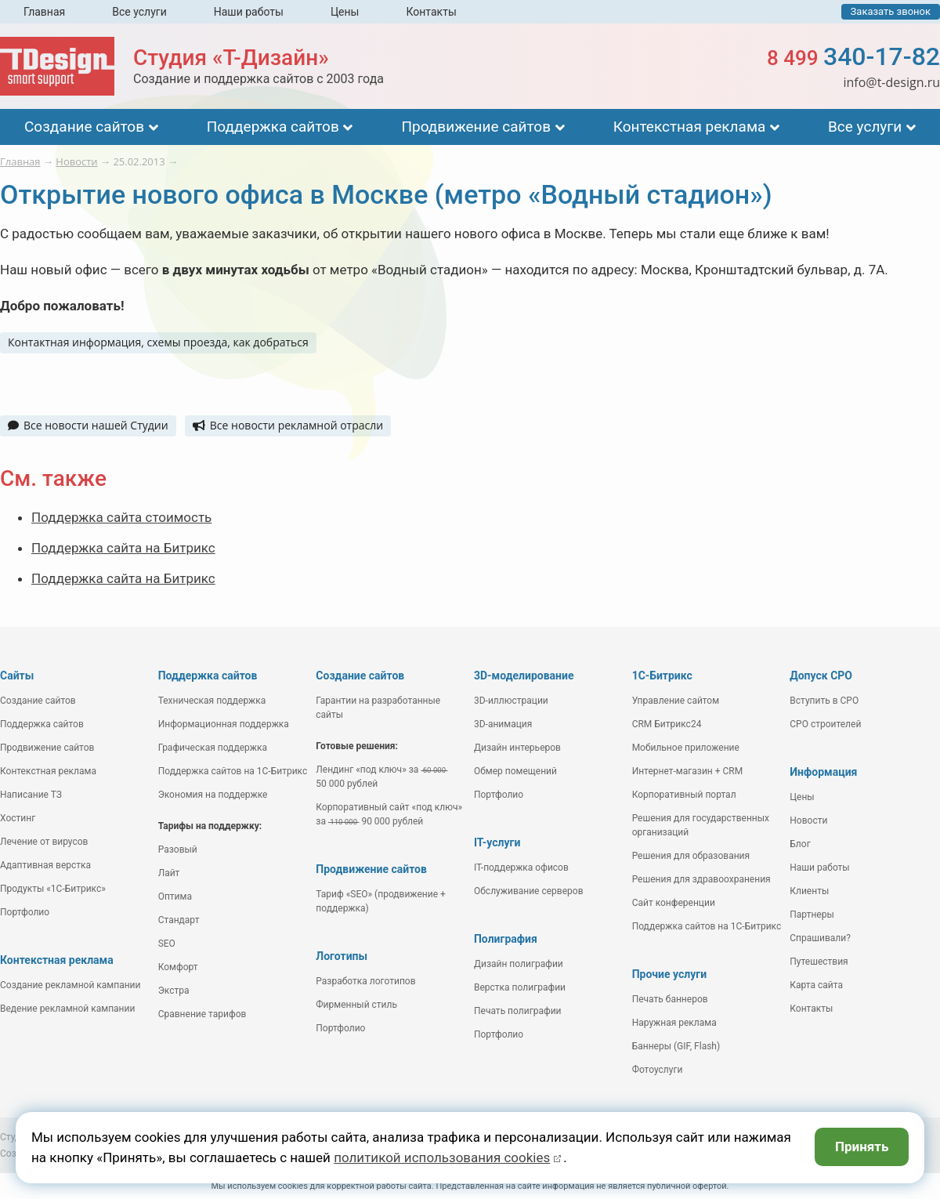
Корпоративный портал (684, 794)
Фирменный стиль (356, 1004)
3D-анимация (503, 724)
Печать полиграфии (518, 1010)
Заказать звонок (891, 11)
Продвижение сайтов (476, 127)
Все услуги (139, 11)
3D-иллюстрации (511, 700)
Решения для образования (691, 855)
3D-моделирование (524, 675)
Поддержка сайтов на (233, 771)
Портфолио (24, 912)
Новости (808, 820)
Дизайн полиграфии (518, 963)
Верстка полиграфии (520, 987)
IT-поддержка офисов (521, 867)
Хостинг (17, 818)
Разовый (177, 849)
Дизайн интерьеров (517, 747)
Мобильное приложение (685, 747)
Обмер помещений (515, 771)
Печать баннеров (670, 999)
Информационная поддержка (223, 724)
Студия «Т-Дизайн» (231, 58)
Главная (44, 11)
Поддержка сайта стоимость (121, 517)
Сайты (17, 675)
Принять (862, 1146)
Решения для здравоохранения (701, 879)
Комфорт (178, 967)
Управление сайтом (676, 700)
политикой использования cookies (442, 1157)
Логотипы (341, 956)
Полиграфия (505, 939)
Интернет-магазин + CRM (687, 771)
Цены (345, 11)
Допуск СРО (821, 675)
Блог (800, 844)
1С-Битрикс (662, 675)
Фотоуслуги (657, 1069)
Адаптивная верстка (45, 865)
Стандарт (179, 920)
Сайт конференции (673, 902)
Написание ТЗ (31, 794)
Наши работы (249, 11)
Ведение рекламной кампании (67, 1008)
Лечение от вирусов (44, 841)
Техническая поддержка (212, 700)
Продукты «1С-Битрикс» (53, 888)
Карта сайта (816, 985)
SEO (166, 943)
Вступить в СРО (824, 700)
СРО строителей (825, 724)
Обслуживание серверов (529, 891)
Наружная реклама (674, 1022)
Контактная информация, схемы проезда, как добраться (158, 342)
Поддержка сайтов (273, 127)
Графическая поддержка (212, 747)
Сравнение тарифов (202, 1014)
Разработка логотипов (365, 981)
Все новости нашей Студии (88, 425)
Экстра (174, 990)
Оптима (175, 896)
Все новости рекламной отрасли (288, 425)
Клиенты (809, 891)
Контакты (431, 11)
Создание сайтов (84, 127)
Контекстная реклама (689, 127)
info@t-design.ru (891, 82)
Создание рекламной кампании (70, 985)
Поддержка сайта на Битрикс (123, 548)
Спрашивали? (820, 938)
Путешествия (819, 961)
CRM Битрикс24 (667, 724)
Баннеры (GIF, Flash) (676, 1046)
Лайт (169, 873)
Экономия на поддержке (213, 794)
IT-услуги (497, 842)
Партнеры (811, 914)
